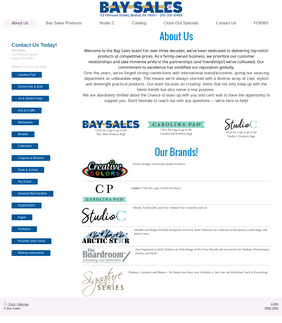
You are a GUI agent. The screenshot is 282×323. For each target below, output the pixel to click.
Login (274, 304)
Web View (271, 308)
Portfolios (24, 229)
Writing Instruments (31, 252)
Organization (26, 205)
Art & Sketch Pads (30, 98)
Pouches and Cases (31, 241)
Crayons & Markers (31, 158)
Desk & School (28, 170)
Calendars (25, 146)
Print (10, 304)
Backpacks (25, 122)
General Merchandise (32, 193)
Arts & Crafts (26, 110)
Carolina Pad (26, 74)
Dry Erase (24, 181)
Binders (23, 134)
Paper (22, 217)
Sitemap (23, 304)
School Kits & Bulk (30, 86)
